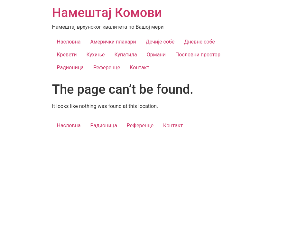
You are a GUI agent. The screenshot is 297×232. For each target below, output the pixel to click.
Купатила (126, 55)
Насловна (69, 42)
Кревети (67, 55)
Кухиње (96, 55)
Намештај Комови (107, 12)
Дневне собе (199, 42)
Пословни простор (197, 55)
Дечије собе (160, 42)
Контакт (139, 67)
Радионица (70, 67)
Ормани (156, 55)
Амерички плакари (113, 42)
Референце (106, 67)
